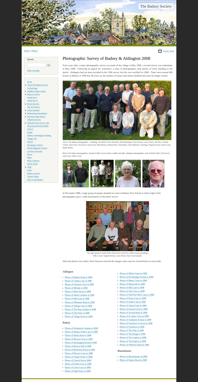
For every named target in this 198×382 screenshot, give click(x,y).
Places (35, 51)
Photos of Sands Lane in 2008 (133, 302)
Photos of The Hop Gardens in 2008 (80, 309)
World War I (32, 98)
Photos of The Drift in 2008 (132, 330)
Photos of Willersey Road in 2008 (134, 345)
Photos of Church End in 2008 (78, 360)
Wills (29, 167)
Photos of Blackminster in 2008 (133, 356)
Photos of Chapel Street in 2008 (79, 357)
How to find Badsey (35, 180)
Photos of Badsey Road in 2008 (78, 277)
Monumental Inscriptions (37, 113)
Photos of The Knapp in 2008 (132, 334)
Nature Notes (32, 164)
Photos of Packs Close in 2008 (133, 298)
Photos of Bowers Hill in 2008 (78, 346)
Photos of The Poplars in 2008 (133, 341)
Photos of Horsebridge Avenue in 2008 (136, 277)
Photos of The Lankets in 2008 (133, 337)
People (30, 132)
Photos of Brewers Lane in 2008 (79, 353)
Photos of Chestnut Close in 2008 (79, 284)
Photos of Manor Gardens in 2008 (79, 295)
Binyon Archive (33, 94)
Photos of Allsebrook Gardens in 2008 (81, 328)
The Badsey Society (156, 6)
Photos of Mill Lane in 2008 (77, 299)
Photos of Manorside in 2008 (132, 284)
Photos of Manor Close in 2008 (133, 280)
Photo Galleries (33, 161)
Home (26, 51)
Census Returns (33, 110)
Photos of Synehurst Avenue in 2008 (135, 320)
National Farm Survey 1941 (38, 123)
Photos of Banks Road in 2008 (78, 335)
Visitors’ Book (33, 176)
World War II (32, 101)
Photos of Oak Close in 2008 (132, 291)
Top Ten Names (33, 107)
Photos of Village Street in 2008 (79, 316)
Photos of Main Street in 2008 (78, 291)
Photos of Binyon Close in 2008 (79, 339)
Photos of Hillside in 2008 (76, 288)
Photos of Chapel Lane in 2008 (78, 281)
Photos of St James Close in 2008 (134, 316)
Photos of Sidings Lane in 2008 (78, 306)
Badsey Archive (33, 173)
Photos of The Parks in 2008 (77, 313)
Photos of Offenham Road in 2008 (80, 302)
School (30, 142)
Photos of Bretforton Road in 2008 (80, 350)
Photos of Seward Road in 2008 (133, 313)
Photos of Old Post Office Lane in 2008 (137, 295)
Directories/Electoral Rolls (37, 126)
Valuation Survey (34, 120)
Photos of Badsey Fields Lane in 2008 (81, 332)
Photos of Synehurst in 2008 (132, 327)
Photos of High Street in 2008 (78, 371)
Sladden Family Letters (36, 91)
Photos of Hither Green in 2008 (133, 273)
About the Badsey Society (37, 85)
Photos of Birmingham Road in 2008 (81, 343)
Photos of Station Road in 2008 (133, 360)
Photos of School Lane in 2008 (133, 305)
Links (29, 170)
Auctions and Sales (34, 151)
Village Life (32, 139)
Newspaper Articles (35, 145)
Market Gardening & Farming (39, 135)
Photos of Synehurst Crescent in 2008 (136, 323)
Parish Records (33, 104)
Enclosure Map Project (36, 117)
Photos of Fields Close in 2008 (78, 364)
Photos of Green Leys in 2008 (78, 367)
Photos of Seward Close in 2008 (134, 309)
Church (30, 129)
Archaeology (32, 88)
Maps (29, 157)
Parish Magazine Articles (37, 148)
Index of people (33, 71)
